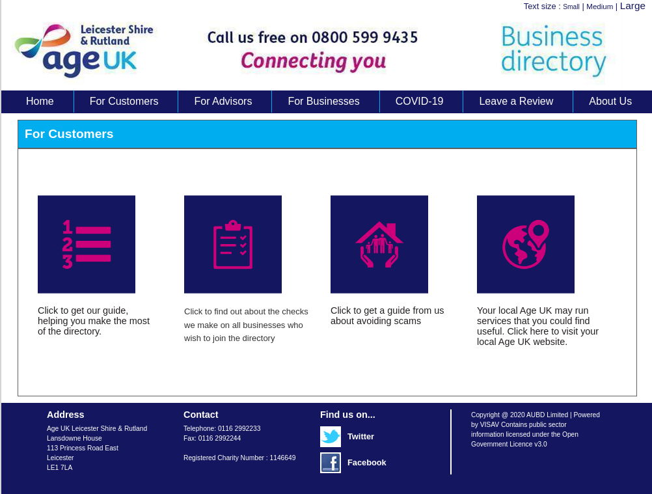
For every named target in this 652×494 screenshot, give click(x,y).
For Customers (124, 101)
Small (571, 6)
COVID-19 (420, 101)
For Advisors (223, 101)
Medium (599, 6)
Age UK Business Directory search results (320, 51)
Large (632, 5)
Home (40, 101)
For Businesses (323, 101)
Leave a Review (516, 101)
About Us (610, 101)
